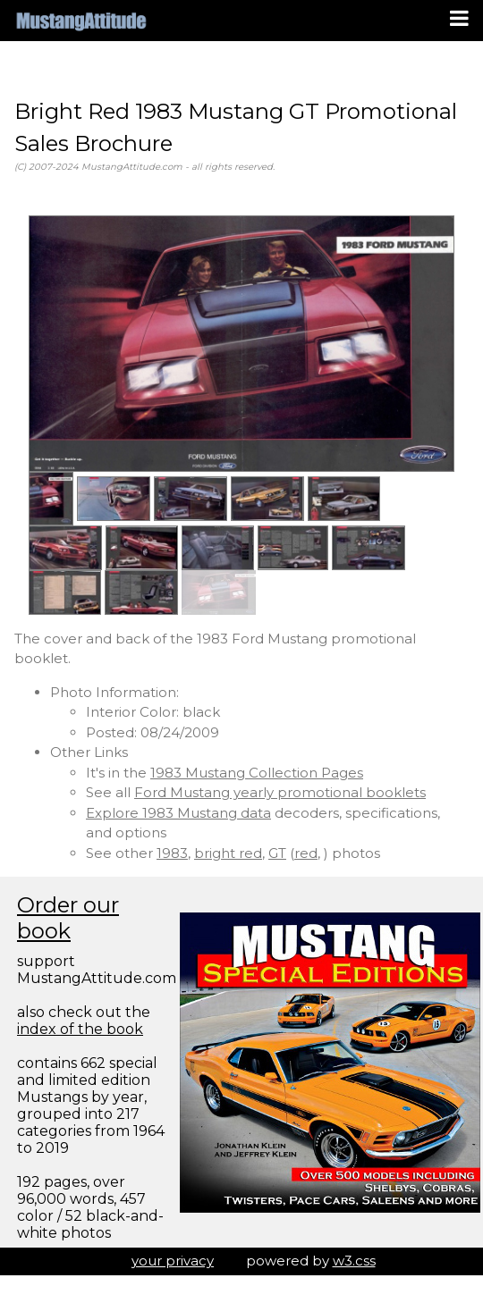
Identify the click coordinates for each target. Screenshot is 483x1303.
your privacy (172, 1260)
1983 (172, 853)
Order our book (68, 918)
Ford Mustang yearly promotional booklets (280, 792)
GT (277, 853)
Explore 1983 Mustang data (178, 812)
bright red (228, 853)
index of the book (80, 1029)
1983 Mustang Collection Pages (256, 772)
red (306, 853)
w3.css (354, 1260)
